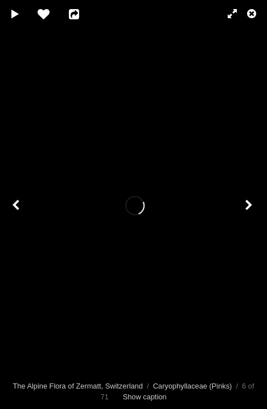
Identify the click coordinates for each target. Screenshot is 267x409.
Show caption (145, 397)
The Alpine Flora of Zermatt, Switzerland (78, 386)
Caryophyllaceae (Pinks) (192, 386)
